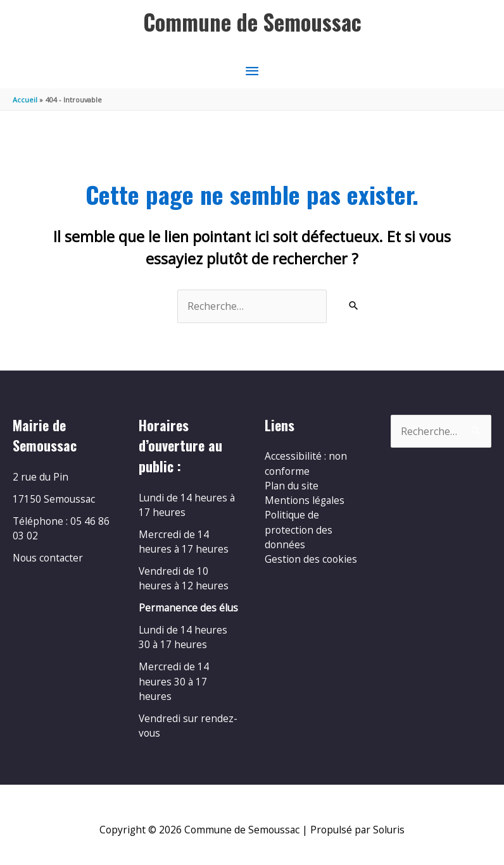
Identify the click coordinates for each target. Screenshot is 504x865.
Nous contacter (48, 558)
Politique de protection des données (298, 529)
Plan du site (291, 486)
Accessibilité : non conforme (306, 463)
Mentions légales (304, 500)
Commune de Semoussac (252, 22)
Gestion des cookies (311, 559)
